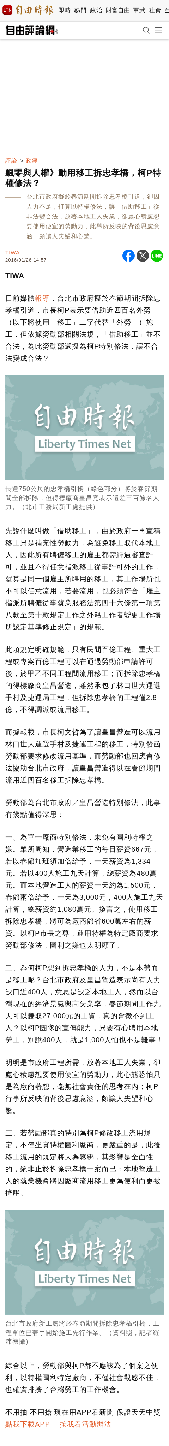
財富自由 (117, 10)
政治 (96, 10)
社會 (155, 10)
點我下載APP (27, 1424)
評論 (11, 161)
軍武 (139, 10)
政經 (32, 161)
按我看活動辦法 (85, 1424)
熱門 (80, 10)
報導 (42, 298)
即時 (64, 10)
